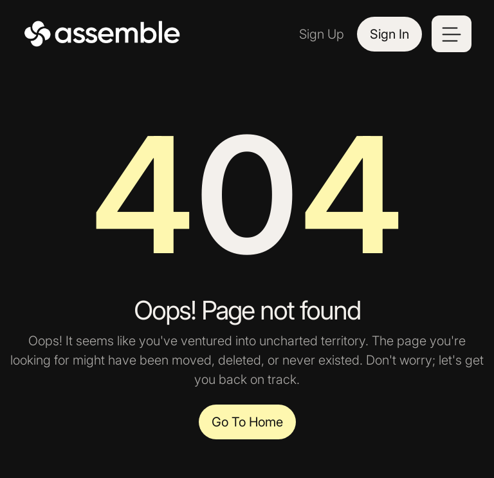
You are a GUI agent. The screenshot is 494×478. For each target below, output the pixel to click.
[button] (451, 33)
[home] (103, 34)
